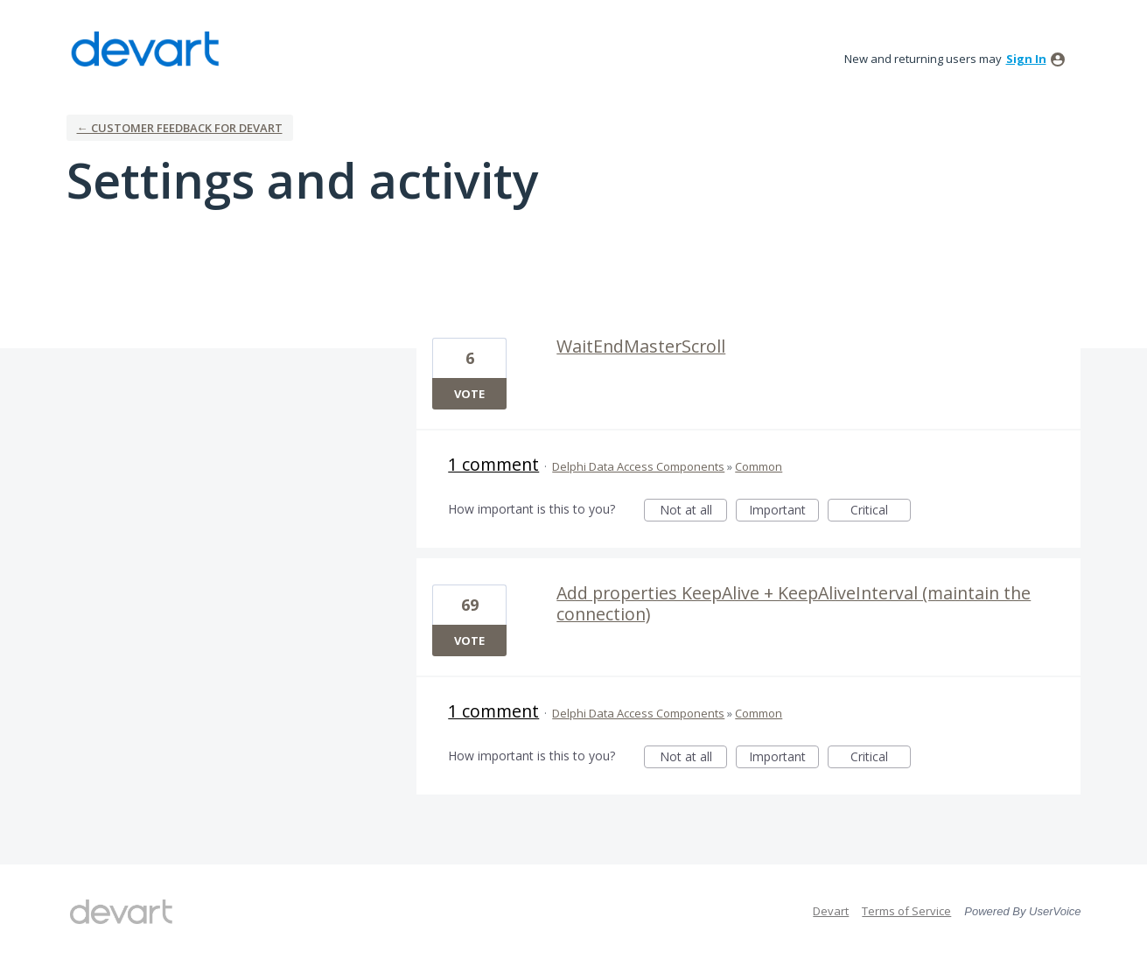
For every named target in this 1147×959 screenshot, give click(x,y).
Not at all (694, 511)
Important (784, 511)
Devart (831, 911)
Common (758, 466)
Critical (880, 511)
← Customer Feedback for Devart (180, 128)
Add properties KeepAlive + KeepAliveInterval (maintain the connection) (793, 603)
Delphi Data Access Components (638, 466)
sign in (1026, 58)
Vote (469, 394)
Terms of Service (906, 911)
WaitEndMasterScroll (640, 346)
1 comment (493, 464)
